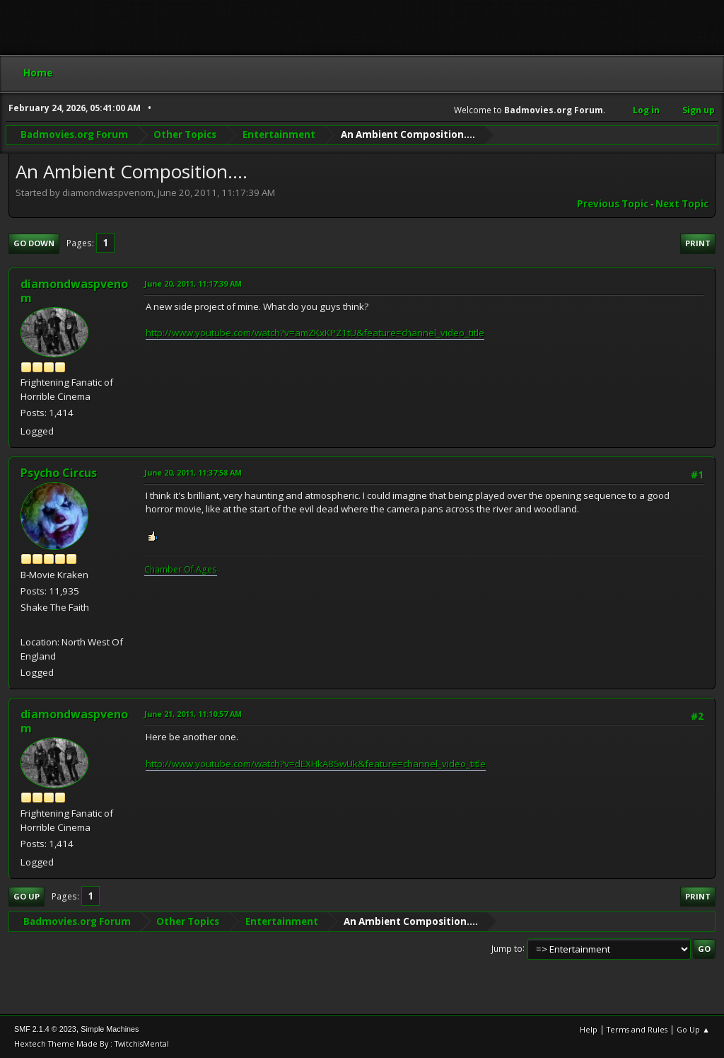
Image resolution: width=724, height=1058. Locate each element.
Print (698, 243)
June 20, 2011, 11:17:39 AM (193, 283)
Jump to (506, 948)
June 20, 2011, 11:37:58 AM (193, 472)
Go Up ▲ (693, 1029)
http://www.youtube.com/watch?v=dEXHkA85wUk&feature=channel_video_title (316, 763)
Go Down (33, 243)
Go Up (26, 896)
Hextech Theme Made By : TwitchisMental (91, 1043)
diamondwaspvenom (74, 291)
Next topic (681, 203)
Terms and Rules (637, 1029)
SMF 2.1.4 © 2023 (45, 1029)
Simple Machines (110, 1029)
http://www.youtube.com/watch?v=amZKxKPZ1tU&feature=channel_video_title (315, 332)
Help (588, 1029)
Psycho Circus (59, 473)
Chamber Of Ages (180, 569)
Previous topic (612, 203)
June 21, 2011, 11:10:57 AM (193, 713)
